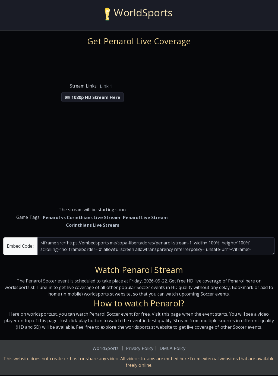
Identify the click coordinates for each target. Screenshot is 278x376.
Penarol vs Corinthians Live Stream (81, 217)
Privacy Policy (139, 348)
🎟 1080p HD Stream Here (92, 97)
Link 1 (106, 86)
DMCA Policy (172, 348)
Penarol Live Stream (145, 217)
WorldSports (106, 348)
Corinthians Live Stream (92, 225)
